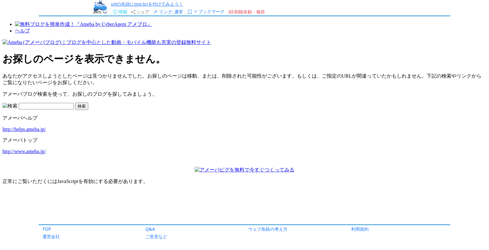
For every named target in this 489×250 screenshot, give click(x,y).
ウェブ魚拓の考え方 (268, 229)
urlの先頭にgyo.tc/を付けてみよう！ (147, 4)
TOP (46, 229)
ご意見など (156, 236)
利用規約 (360, 229)
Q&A (150, 229)
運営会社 (51, 236)
